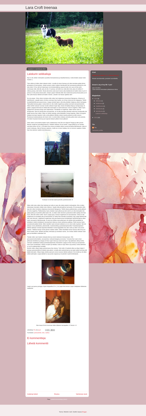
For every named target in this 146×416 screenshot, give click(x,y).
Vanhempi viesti (81, 394)
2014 (96, 98)
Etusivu (56, 394)
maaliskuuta (99, 106)
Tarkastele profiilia (97, 130)
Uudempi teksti (32, 394)
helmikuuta (99, 108)
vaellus (47, 332)
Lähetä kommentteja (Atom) (59, 399)
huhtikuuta (99, 103)
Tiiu (95, 127)
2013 (96, 117)
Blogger (84, 412)
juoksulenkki (37, 332)
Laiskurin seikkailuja (101, 113)
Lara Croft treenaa (41, 7)
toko (43, 332)
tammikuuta (99, 111)
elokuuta (98, 101)
